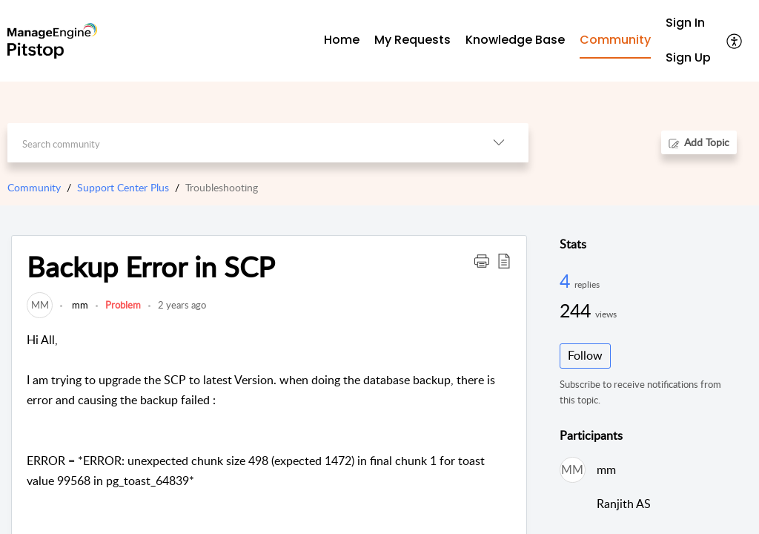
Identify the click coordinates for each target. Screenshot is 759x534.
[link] (40, 305)
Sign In (685, 22)
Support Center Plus (123, 187)
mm (79, 305)
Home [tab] (341, 39)
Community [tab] (615, 39)
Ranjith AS (624, 503)
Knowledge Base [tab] (515, 39)
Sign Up (688, 57)
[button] (735, 41)
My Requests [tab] (412, 39)
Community (34, 187)
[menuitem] (688, 23)
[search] (237, 142)
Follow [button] (585, 355)
